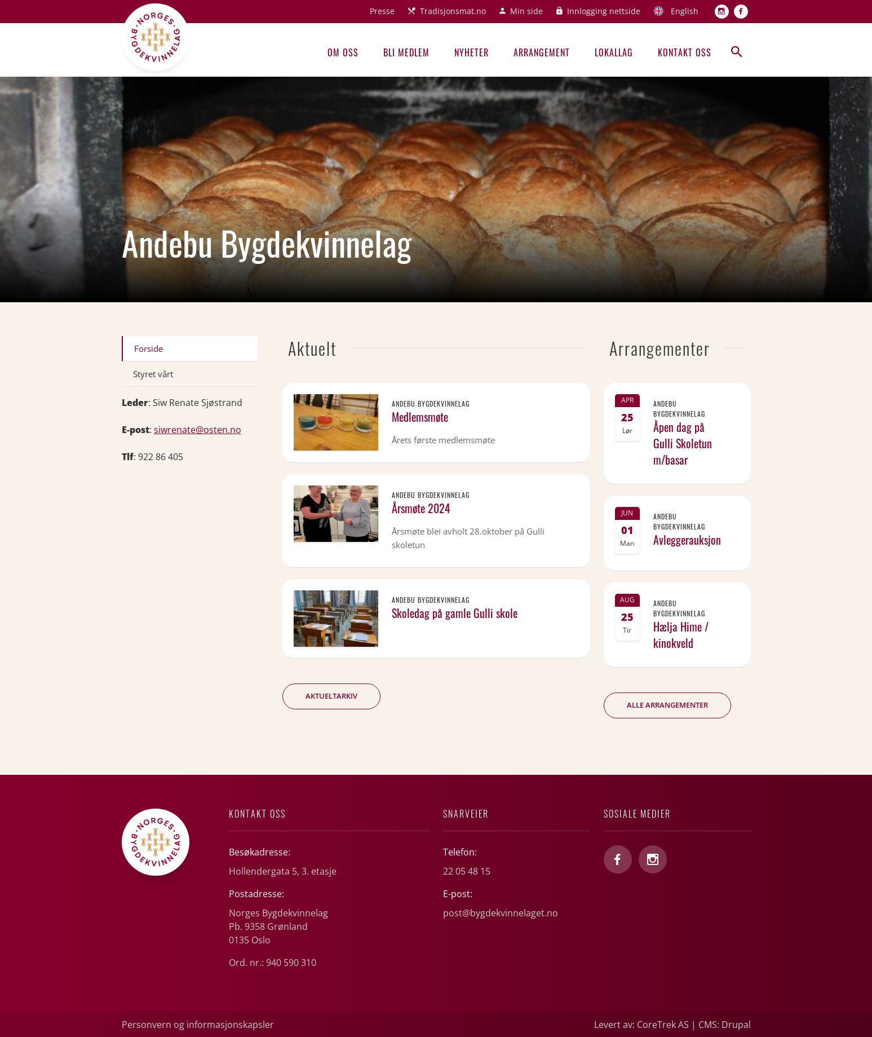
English (684, 11)
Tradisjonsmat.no (453, 11)
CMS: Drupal (724, 1024)
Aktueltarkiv (331, 696)
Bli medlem (406, 52)
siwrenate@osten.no (197, 429)
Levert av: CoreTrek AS (641, 1024)
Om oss (342, 52)
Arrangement (542, 52)
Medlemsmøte (420, 417)
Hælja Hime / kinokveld (681, 634)
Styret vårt (153, 374)
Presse (382, 11)
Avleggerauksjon (687, 539)
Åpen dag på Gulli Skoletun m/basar (682, 443)
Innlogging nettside (603, 11)
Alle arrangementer (667, 705)
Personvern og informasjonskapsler (198, 1024)
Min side (526, 11)
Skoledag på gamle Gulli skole (454, 613)
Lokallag (614, 52)
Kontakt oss (684, 52)
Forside (148, 348)
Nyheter (471, 52)
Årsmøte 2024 (421, 508)
